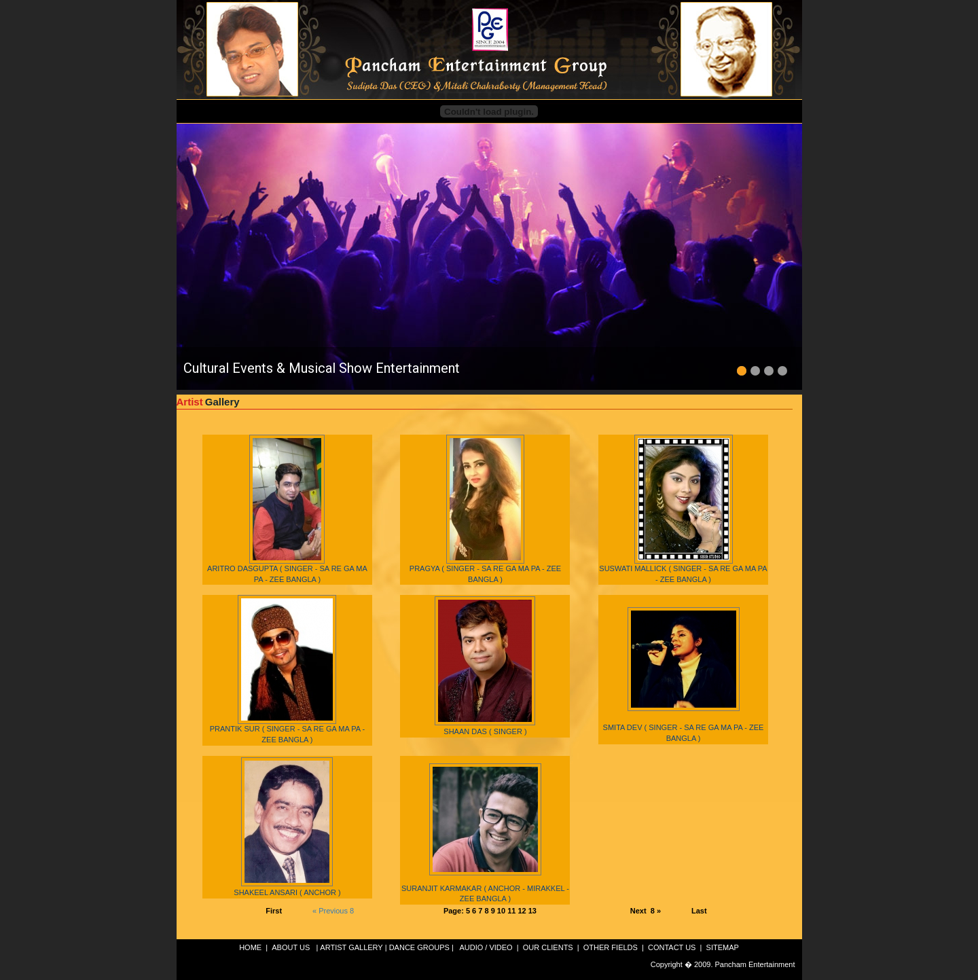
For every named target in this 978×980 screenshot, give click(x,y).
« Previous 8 (333, 911)
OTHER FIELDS (610, 947)
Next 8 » (645, 911)
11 (512, 911)
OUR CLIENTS (548, 947)
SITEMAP (722, 947)
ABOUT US (291, 947)
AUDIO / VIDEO (486, 947)
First (274, 911)
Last (699, 911)
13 (532, 911)
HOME (250, 947)
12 (523, 911)
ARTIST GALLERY (351, 947)
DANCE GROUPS (419, 947)
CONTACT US (672, 947)
